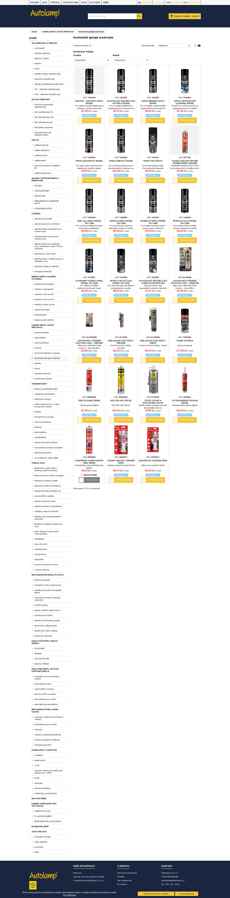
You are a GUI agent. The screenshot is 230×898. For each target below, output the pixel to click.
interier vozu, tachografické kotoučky (47, 517)
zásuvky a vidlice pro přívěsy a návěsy (48, 718)
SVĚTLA (35, 140)
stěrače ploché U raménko (47, 224)
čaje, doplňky (40, 841)
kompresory (40, 554)
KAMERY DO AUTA (42, 811)
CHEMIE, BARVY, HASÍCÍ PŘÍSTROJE (43, 326)
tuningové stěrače (43, 271)
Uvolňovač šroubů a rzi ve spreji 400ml (121, 102)
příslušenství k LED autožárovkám (42, 133)
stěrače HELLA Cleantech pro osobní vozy (48, 230)
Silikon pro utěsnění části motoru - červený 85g (89, 343)
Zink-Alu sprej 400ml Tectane (89, 222)
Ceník (106, 2)
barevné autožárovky (44, 79)
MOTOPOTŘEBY (39, 798)
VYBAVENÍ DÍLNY (39, 383)
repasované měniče (44, 320)
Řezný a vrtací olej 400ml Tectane (121, 282)
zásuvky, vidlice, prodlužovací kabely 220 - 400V (48, 771)
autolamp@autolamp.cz (173, 880)
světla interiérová (42, 173)
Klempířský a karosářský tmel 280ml (89, 461)
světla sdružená (41, 150)
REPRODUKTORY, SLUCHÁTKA (47, 821)
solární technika (42, 309)
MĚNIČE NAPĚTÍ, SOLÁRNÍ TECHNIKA (44, 277)
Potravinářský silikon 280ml (185, 401)
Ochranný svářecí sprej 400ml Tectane (89, 282)
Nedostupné (92, 480)
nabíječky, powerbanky (45, 793)
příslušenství (40, 314)
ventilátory (39, 539)
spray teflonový (153, 160)
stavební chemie (42, 373)
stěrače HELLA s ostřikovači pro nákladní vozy (49, 260)
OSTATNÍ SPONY (41, 658)
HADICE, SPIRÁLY (41, 663)
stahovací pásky (42, 580)
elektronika (39, 760)
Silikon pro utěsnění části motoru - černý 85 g (185, 283)
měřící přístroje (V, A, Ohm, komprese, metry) (47, 405)
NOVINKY (35, 2)
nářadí (37, 411)
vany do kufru (40, 544)
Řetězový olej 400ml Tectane (185, 222)
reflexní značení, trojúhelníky (48, 506)
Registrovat (193, 2)
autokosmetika (41, 332)
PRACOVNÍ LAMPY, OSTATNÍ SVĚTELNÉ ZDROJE (45, 670)
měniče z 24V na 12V (44, 294)
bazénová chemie (43, 378)
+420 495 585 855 (169, 876)
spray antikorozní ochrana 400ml (185, 102)
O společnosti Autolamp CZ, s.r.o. (89, 880)
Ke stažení (95, 2)
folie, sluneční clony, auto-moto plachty (46, 532)
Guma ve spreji (184, 340)
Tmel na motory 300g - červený (121, 341)
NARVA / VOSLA (41, 58)
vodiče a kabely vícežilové (47, 739)
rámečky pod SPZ (42, 745)
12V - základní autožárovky (47, 89)
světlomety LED (41, 145)
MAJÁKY (38, 185)
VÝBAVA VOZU (38, 463)
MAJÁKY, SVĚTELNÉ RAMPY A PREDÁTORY (45, 179)
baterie (38, 427)
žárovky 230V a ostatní (45, 694)
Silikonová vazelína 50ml (153, 460)
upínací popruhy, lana (44, 501)
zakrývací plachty (42, 452)
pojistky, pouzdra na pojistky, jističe (48, 591)
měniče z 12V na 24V (44, 299)
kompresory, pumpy (44, 416)
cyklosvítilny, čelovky (44, 689)
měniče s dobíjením (44, 289)
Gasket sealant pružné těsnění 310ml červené (185, 162)
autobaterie (40, 437)
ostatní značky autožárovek (47, 73)
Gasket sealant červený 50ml (121, 461)
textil (36, 852)
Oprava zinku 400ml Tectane (121, 222)
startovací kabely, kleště (46, 480)
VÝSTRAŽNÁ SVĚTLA (43, 208)
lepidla (37, 363)
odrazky (38, 729)
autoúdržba (40, 337)
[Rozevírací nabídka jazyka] (145, 2)
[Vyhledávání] (115, 16)
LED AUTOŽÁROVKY (41, 99)
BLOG (84, 2)
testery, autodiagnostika (46, 389)
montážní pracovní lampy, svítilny (46, 677)
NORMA (38, 653)
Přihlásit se (177, 2)
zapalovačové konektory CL (47, 491)
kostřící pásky (41, 605)
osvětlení (38, 755)
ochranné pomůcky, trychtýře (48, 447)
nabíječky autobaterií (44, 394)
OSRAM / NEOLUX (42, 53)
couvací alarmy (41, 569)
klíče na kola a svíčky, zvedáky (49, 475)
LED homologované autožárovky (43, 105)
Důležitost (175, 46)
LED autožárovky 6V (43, 122)
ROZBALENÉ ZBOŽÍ (40, 826)
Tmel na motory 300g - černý (153, 341)
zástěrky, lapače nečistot (46, 511)
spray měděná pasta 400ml (153, 102)
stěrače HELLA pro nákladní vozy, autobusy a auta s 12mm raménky (48, 246)
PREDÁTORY (39, 196)
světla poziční (41, 155)
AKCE (44, 2)
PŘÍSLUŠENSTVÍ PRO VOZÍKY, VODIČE (45, 710)
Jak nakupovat (124, 880)
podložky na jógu (42, 836)
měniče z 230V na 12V (44, 304)
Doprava (77, 873)
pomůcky (38, 847)
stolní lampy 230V (42, 684)
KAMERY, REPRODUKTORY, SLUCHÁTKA (44, 804)
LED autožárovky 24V (44, 117)
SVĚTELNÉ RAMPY (42, 190)
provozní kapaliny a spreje (47, 353)
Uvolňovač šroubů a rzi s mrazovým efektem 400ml (153, 283)
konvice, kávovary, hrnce (46, 564)
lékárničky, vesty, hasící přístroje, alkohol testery (46, 469)
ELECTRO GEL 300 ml (121, 400)
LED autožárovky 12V (43, 112)
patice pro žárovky (43, 635)
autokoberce (40, 549)
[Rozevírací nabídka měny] (159, 2)
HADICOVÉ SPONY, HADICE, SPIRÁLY (45, 642)
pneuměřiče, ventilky (44, 496)
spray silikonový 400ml (89, 160)
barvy (37, 368)
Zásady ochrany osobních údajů (88, 876)
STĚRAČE (36, 213)
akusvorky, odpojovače (45, 625)
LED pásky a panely (43, 127)
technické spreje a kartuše (47, 358)
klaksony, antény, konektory (47, 485)
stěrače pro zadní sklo (45, 253)
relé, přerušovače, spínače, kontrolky (47, 598)
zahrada (38, 783)
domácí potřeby (42, 788)
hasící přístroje (41, 342)
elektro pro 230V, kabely (46, 630)
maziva (38, 348)
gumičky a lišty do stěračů (46, 266)
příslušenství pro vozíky (45, 724)
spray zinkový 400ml (121, 160)
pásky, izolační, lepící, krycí (47, 610)
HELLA (37, 68)
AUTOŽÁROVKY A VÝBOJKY (44, 43)
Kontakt (120, 876)
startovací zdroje (42, 399)
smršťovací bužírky (43, 615)
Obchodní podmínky (127, 873)
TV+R (36, 765)
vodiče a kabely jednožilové (47, 734)
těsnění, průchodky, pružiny (47, 620)
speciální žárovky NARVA (46, 704)
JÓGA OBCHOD (39, 831)
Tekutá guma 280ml (89, 400)
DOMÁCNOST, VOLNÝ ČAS (44, 750)
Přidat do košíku (92, 120)
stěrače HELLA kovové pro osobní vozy (46, 237)
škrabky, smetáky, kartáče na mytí (48, 525)
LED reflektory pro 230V (45, 699)
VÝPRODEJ (55, 2)
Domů (33, 38)
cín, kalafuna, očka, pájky (46, 457)
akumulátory (40, 432)
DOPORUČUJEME (70, 2)
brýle (36, 778)
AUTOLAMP (39, 48)
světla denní (40, 160)
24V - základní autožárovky (47, 94)
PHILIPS (37, 63)
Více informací (69, 895)
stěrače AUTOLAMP (43, 218)
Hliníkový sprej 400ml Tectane (153, 222)
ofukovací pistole (42, 422)
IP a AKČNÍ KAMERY (43, 816)
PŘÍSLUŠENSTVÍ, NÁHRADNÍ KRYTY (46, 202)
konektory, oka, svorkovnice (47, 585)
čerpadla (38, 559)
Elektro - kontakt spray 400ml (89, 102)
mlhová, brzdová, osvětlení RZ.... (47, 166)
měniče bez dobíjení (44, 284)
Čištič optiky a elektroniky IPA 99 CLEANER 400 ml (153, 403)
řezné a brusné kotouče (45, 442)
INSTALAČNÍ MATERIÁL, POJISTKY (48, 574)
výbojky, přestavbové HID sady (49, 84)
